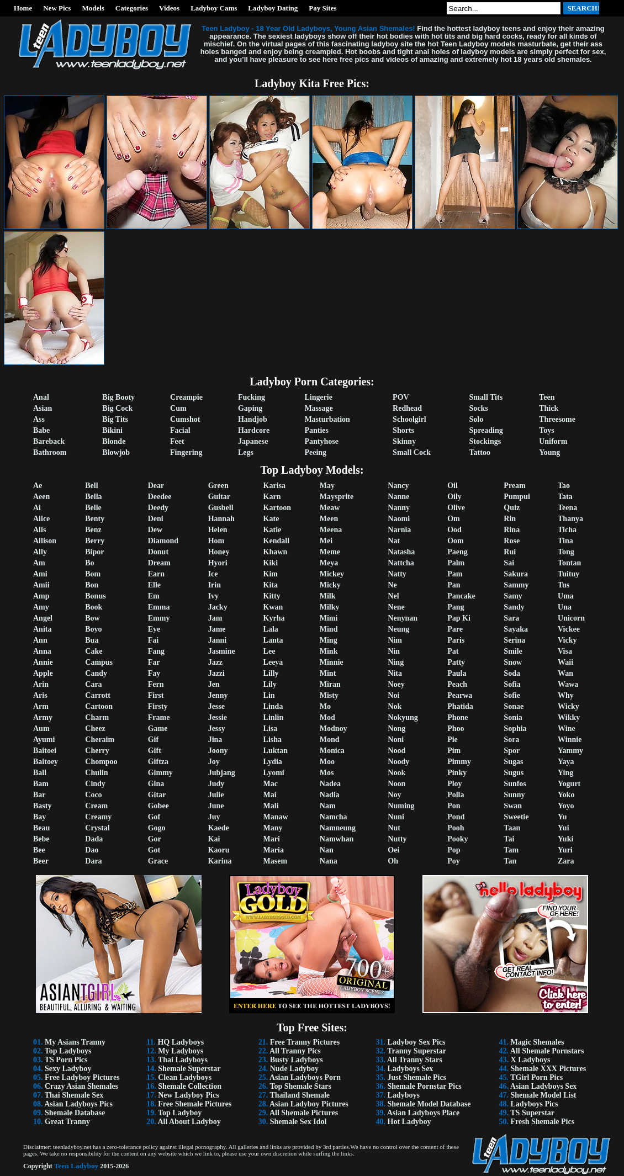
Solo (476, 419)
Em (154, 596)
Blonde (113, 441)
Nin (394, 651)
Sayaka (516, 629)
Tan (510, 861)
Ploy (454, 784)
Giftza (158, 761)
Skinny (404, 441)
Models (93, 8)
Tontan (569, 563)
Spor (512, 750)
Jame (217, 629)
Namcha (333, 817)
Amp (41, 596)
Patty (456, 662)
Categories (131, 8)
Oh (393, 861)
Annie (43, 662)
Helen (218, 530)
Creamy (98, 817)
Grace (158, 861)
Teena (567, 508)
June (216, 806)
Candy (96, 673)
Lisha (272, 739)
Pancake (461, 596)
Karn (272, 496)
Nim (395, 640)
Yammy (570, 750)
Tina (565, 541)
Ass (39, 419)
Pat (452, 651)
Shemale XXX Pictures (548, 1068)
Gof (154, 817)
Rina (512, 530)
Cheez (95, 728)
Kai (214, 839)
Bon (91, 585)
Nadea (330, 784)
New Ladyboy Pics (188, 1095)
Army (42, 717)
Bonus (95, 596)
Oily (454, 496)
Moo (327, 761)
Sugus (513, 773)
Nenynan (402, 618)
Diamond (163, 541)
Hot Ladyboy (409, 1121)
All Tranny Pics (295, 1051)
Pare (455, 629)
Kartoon (277, 508)
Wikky (569, 717)
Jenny (218, 695)
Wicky (568, 706)
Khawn (275, 552)
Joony (218, 750)
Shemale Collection (189, 1086)
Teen (546, 397)
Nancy (398, 485)
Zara (566, 861)
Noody (398, 761)
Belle (93, 508)
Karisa (274, 485)
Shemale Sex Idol (298, 1121)
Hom (216, 541)
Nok (394, 706)
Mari (271, 839)
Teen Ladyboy (76, 1166)
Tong (566, 552)
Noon (396, 784)
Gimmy (160, 773)
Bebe (41, 839)
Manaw (275, 817)
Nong (396, 728)
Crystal (97, 828)
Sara (511, 618)
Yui (563, 828)
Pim (454, 750)
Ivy (213, 596)
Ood (454, 530)
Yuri (565, 850)
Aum (41, 728)
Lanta (273, 640)
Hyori (218, 563)
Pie (452, 739)
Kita (270, 585)
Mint (328, 673)
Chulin (96, 773)
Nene (396, 607)
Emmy (159, 618)
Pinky (457, 773)
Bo (89, 563)
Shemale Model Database (429, 1104)
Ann (40, 640)
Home (23, 8)
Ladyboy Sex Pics (417, 1042)
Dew (155, 530)
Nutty (397, 839)
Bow (92, 618)
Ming (328, 640)
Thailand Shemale (299, 1095)
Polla (455, 795)
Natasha (401, 552)
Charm (97, 717)
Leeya (273, 662)
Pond (455, 817)
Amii (41, 585)
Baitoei (44, 750)
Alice (41, 519)
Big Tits (115, 419)
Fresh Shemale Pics (543, 1121)
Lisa (270, 728)
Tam (511, 850)
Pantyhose (321, 441)
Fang (156, 651)
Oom (455, 541)
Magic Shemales (537, 1042)
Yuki (565, 839)
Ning (396, 662)
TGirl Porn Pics (536, 1077)
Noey (396, 684)
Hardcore (253, 430)
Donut (158, 552)
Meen (329, 519)
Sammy (516, 585)
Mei (326, 541)
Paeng (457, 552)
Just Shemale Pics (417, 1077)
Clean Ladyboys (184, 1077)
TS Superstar (532, 1113)
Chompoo (101, 761)
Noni (396, 739)
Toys (546, 430)
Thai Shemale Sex (74, 1095)
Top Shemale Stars (300, 1086)
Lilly (271, 673)
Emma (159, 607)
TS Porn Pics (66, 1060)
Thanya (570, 519)
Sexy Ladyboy (68, 1068)
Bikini (112, 430)
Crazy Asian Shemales (81, 1086)
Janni (217, 640)
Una (565, 607)
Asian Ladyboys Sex (543, 1086)
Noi (393, 695)
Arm (41, 706)
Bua (91, 640)
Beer (41, 861)
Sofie (512, 695)
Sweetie (516, 817)
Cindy (95, 784)
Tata (565, 496)
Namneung (338, 828)
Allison (44, 541)
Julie (216, 795)
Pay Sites (322, 8)
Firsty (158, 706)
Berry (94, 541)
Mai (270, 795)
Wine (566, 728)
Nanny (399, 508)
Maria (273, 850)
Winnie (569, 739)
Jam (215, 618)
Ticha (567, 530)
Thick (548, 408)
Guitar (219, 496)
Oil (452, 485)
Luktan (275, 750)
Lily (270, 684)
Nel (393, 596)
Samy (513, 596)
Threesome (557, 419)
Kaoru (219, 850)
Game (158, 728)
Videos (169, 8)
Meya (329, 563)
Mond (330, 739)
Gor (154, 839)
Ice (213, 574)
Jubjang (221, 773)
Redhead (407, 408)
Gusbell (221, 508)
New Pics (57, 8)
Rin (510, 519)
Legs (245, 452)
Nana (328, 861)
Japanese (253, 441)
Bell (91, 485)
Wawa (568, 684)
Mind (329, 629)
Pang (455, 607)
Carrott (97, 695)
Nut (394, 828)
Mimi (329, 618)
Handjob (252, 419)
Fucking (251, 397)
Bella (93, 496)
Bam (41, 784)
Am (39, 563)
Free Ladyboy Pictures (82, 1077)
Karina (220, 861)
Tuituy (568, 574)
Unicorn (571, 618)
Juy (214, 817)
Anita (42, 629)
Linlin (273, 717)
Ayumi (44, 739)
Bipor (94, 552)
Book (93, 607)
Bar (39, 795)
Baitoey (45, 761)
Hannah (221, 519)
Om (453, 519)
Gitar (157, 795)
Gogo (157, 828)
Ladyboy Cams (214, 8)
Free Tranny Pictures (305, 1042)
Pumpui (517, 496)
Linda (273, 706)
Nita (395, 673)
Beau (41, 828)
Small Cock (412, 452)
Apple (43, 673)
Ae (37, 485)
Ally (40, 552)
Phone (457, 717)
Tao (564, 485)
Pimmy (459, 761)
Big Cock (117, 408)
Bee (39, 850)
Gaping (250, 408)
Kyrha (274, 618)
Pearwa (459, 695)
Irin (214, 585)
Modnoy (333, 728)
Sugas (513, 761)
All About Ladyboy (188, 1121)
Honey (219, 552)
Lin (269, 695)
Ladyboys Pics (534, 1104)
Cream (96, 806)
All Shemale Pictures (303, 1113)
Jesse (216, 706)
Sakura (516, 574)
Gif (153, 739)
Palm (455, 563)
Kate (271, 519)
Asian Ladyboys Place (423, 1113)
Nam (328, 806)
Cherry (97, 750)
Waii (565, 662)
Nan (327, 850)
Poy (453, 861)
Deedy (158, 508)
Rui (510, 552)
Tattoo (479, 452)
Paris (455, 640)
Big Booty (118, 397)
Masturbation (327, 419)
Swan (513, 806)
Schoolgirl (409, 419)
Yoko (566, 795)
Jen (214, 684)
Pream (514, 485)
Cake (93, 651)
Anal (41, 397)
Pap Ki (458, 618)
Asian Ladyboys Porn (305, 1077)
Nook (396, 773)
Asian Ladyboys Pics (78, 1104)
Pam (454, 574)
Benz (93, 530)
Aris (40, 695)
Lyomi (273, 773)
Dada (94, 839)
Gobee (158, 806)
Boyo (93, 629)
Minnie (331, 662)
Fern (156, 684)
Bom (93, 574)
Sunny (514, 795)
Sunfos (515, 784)
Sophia (515, 728)
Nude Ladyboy (294, 1068)
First (156, 695)
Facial (180, 430)
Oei (393, 850)
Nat (394, 541)
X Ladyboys (531, 1060)
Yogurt (569, 784)
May (327, 485)
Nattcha (401, 563)
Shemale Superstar (189, 1068)
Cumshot (185, 419)
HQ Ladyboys (180, 1042)
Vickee (569, 629)
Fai (153, 640)
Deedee (160, 496)
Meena (331, 530)
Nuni (396, 817)
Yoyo (566, 806)
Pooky (457, 839)
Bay (39, 817)
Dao (91, 850)
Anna (42, 651)
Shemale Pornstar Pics (425, 1086)
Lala (270, 629)
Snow (513, 662)
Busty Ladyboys (296, 1060)
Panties (316, 430)
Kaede (218, 828)
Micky (330, 585)
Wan (565, 673)
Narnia (399, 530)
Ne (392, 585)
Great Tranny (67, 1121)
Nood (396, 750)
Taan (512, 828)
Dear (156, 485)
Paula (456, 673)
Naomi (399, 519)
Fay (154, 673)
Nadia (330, 795)
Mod (327, 717)
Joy (214, 761)
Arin (41, 684)
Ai (37, 508)
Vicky (567, 640)
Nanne (398, 496)
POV (401, 397)
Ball (39, 773)
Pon (453, 806)
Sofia (512, 684)
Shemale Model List (544, 1095)
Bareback (49, 441)
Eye (154, 629)
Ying (565, 773)
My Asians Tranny (75, 1042)
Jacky (218, 607)
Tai (509, 839)
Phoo (455, 728)
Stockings (485, 441)
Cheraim (99, 739)
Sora (511, 739)
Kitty (272, 596)
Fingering (186, 452)
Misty (329, 695)
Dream (159, 563)
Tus (563, 585)
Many (273, 828)
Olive (456, 508)
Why (566, 695)
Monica (332, 750)
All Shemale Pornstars (547, 1051)
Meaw (330, 508)
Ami (40, 574)
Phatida (460, 706)
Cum (178, 408)
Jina (215, 739)
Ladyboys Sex (410, 1068)
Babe (41, 430)
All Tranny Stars (414, 1060)
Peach (457, 684)
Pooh (455, 828)
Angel (42, 618)
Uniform (553, 441)
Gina (156, 784)
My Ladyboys (180, 1051)
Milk (328, 596)
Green (218, 485)
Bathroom (49, 452)
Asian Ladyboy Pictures (308, 1104)
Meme (330, 552)
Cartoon (99, 706)
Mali (271, 806)
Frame (159, 717)
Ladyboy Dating (273, 8)
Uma (566, 596)
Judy (216, 784)
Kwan (273, 607)
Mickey (332, 574)
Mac (270, 784)
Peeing (315, 452)
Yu (562, 817)
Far (154, 662)
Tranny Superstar (416, 1051)
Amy (41, 607)
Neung (398, 629)
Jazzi (216, 673)
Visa (565, 651)
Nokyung (402, 717)
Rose (512, 541)
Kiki (270, 563)
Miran (330, 684)
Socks (478, 408)
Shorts (403, 430)
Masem (275, 861)
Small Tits (486, 397)
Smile (513, 651)
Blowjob (116, 452)
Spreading (486, 430)
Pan (453, 585)
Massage (318, 408)
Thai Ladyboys (183, 1060)
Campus (99, 662)
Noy (394, 795)
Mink (329, 651)
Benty (94, 519)
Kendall (276, 541)
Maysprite (336, 496)
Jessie (217, 717)
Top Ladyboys (68, 1051)
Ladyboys (404, 1095)
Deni (155, 519)
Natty (397, 574)
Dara (93, 861)
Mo (325, 706)
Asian (42, 408)
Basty (42, 806)
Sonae (513, 706)
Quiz (512, 508)
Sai (509, 563)
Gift (154, 750)
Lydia (272, 761)
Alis (39, 530)
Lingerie (318, 397)
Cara (93, 684)
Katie (272, 530)
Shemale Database (75, 1113)
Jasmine (221, 651)
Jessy (216, 728)
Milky (330, 607)
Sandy (514, 607)
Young (549, 452)
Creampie (186, 397)
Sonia (513, 717)
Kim (270, 574)
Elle (154, 585)
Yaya (566, 761)
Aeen (41, 496)
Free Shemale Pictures (194, 1104)
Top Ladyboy (180, 1113)
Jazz (215, 662)
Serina (514, 640)
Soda (512, 673)
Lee (269, 651)
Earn (156, 574)
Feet (177, 441)
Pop (453, 850)
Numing (401, 806)
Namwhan (336, 839)
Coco (93, 795)
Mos (327, 773)
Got (154, 850)
